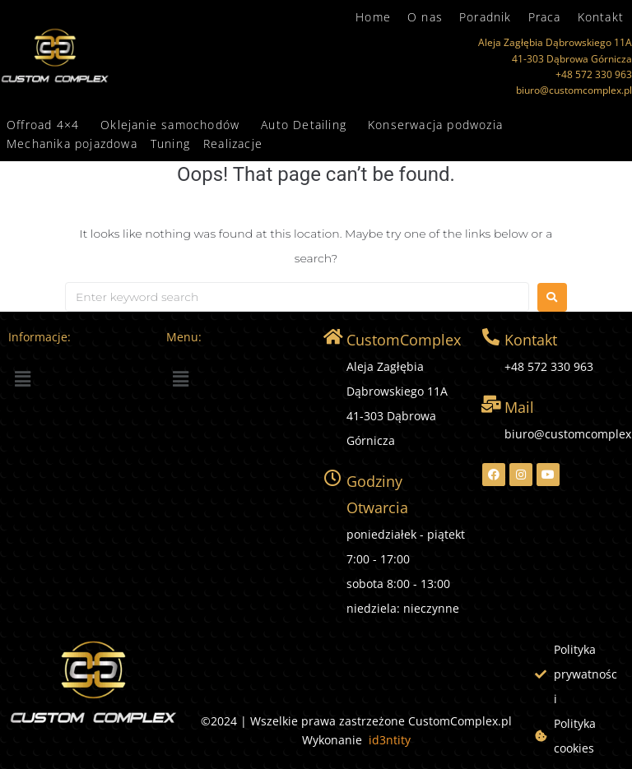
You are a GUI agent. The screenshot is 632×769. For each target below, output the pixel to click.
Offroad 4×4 (43, 124)
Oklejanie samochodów (169, 124)
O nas (425, 17)
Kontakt (601, 17)
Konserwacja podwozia (435, 124)
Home (373, 17)
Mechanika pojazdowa (72, 143)
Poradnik (485, 17)
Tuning (170, 143)
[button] (47, 125)
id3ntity (390, 740)
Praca (544, 17)
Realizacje (233, 143)
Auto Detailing (303, 124)
